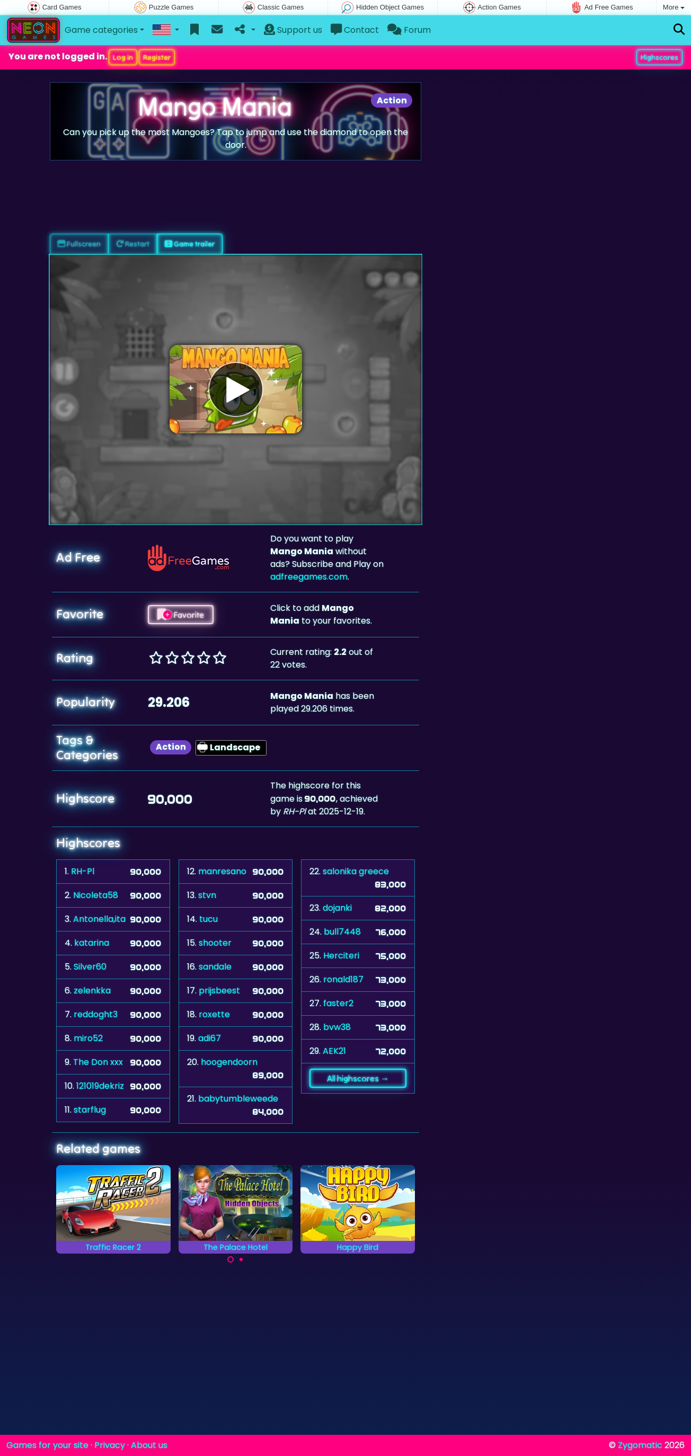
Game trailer (190, 243)
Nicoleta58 (95, 895)
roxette (214, 1014)
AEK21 (334, 1051)
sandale (215, 967)
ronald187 (343, 979)
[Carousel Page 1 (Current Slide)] (230, 1259)
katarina (91, 943)
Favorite (180, 614)
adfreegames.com (309, 577)
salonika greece (356, 871)
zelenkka (92, 990)
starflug (90, 1110)
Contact (355, 30)
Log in (123, 57)
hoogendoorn (229, 1062)
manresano (222, 871)
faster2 (338, 1003)
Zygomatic (640, 1445)
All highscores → (358, 1078)
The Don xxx (98, 1062)
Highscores (659, 57)
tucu (208, 919)
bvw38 (337, 1027)
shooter (215, 943)
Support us (293, 30)
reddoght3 (96, 1014)
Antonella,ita (99, 919)
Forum (409, 30)
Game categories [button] (101, 30)
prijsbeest (219, 990)
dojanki (337, 908)
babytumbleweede (238, 1099)
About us (149, 1445)
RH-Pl (82, 871)
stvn (207, 895)
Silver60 (90, 967)
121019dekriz (100, 1086)
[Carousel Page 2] (241, 1259)
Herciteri (341, 955)
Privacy (109, 1445)
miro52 (88, 1038)
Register (157, 57)
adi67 (209, 1038)
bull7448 (342, 932)
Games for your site (47, 1445)
